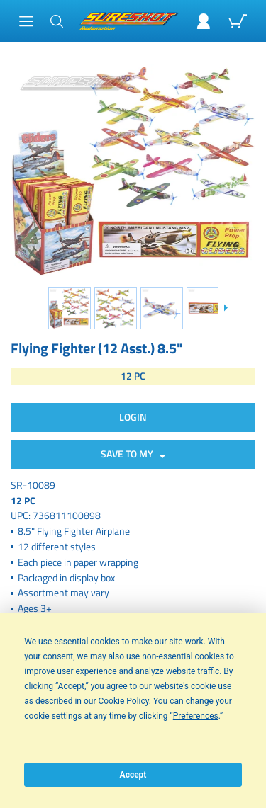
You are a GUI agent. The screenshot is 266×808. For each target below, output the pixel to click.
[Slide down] (225, 308)
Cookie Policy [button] (123, 701)
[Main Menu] (26, 21)
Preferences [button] (195, 716)
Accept (133, 775)
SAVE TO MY (129, 453)
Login (133, 416)
